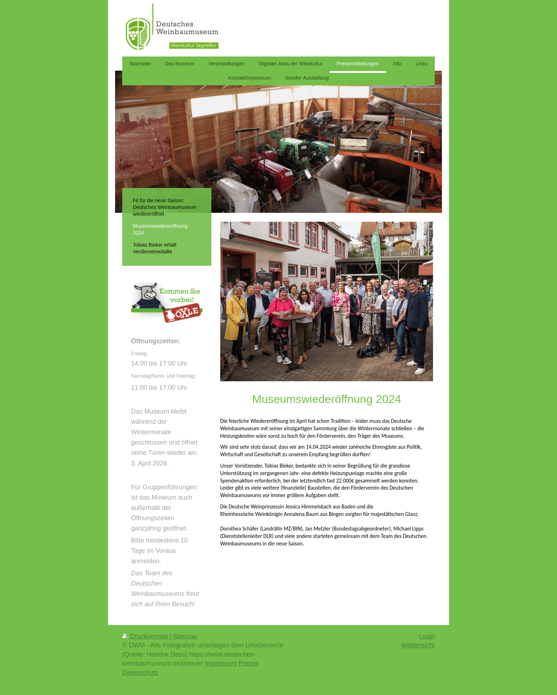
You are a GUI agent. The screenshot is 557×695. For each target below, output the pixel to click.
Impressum (221, 663)
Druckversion (146, 636)
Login (427, 636)
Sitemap (185, 636)
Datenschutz (140, 672)
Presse (249, 663)
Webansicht (418, 645)
